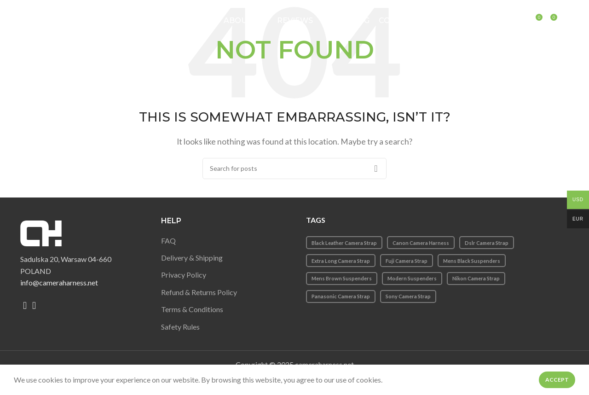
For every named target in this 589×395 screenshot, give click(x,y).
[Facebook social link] (24, 306)
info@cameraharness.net (59, 282)
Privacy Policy (183, 274)
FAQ (168, 240)
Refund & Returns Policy (199, 292)
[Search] (525, 21)
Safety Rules (180, 326)
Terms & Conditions (192, 309)
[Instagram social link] (34, 306)
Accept (557, 379)
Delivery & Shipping (192, 257)
